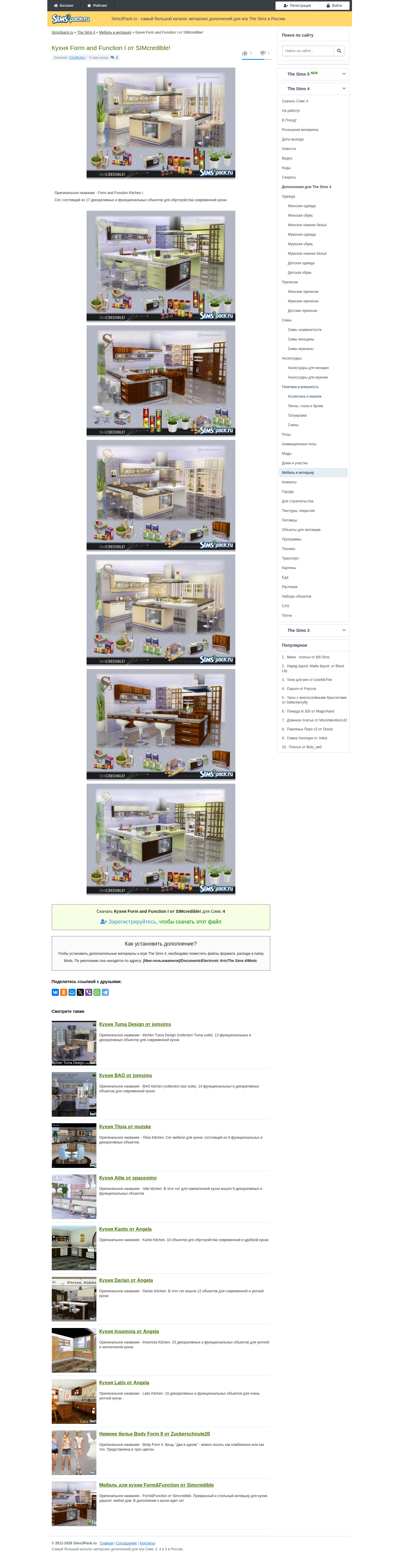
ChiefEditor (77, 57)
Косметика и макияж (305, 396)
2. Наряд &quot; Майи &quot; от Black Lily (313, 668)
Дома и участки (295, 463)
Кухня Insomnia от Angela (129, 1331)
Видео (287, 158)
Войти (334, 6)
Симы (287, 320)
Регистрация (297, 6)
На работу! (291, 111)
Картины (289, 568)
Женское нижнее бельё (307, 225)
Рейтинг (97, 6)
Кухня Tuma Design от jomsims (135, 1024)
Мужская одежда (302, 234)
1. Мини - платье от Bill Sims (306, 657)
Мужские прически (303, 301)
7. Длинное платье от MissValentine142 (314, 720)
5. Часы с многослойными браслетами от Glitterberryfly (314, 700)
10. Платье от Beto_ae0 (302, 747)
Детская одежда (301, 263)
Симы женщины (301, 339)
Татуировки (297, 415)
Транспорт (290, 558)
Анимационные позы (299, 444)
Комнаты (289, 482)
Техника (288, 549)
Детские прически (302, 311)
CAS (286, 606)
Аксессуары (292, 358)
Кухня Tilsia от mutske (125, 1126)
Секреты (289, 177)
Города (288, 492)
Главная (106, 1543)
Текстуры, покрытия (298, 511)
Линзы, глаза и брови (305, 406)
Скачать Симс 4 (295, 101)
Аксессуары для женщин (308, 368)
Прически (290, 282)
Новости (289, 149)
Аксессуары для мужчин (308, 377)
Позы (286, 434)
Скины (293, 425)
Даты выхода (293, 139)
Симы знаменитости (305, 330)
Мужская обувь (300, 244)
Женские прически (303, 292)
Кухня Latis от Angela (124, 1382)
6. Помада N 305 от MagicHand (308, 711)
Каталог (64, 6)
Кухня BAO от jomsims (125, 1075)
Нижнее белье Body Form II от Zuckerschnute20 (154, 1433)
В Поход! (289, 120)
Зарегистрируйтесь (128, 922)
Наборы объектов (297, 596)
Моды (287, 454)
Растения (290, 587)
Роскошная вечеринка (300, 130)
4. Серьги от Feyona (299, 689)
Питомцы (289, 520)
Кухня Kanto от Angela (125, 1229)
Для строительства (298, 501)
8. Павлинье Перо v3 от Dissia (307, 729)
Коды (286, 168)
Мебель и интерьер (298, 473)
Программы (291, 539)
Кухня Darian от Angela (126, 1280)
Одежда (288, 196)
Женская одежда (302, 206)
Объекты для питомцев (301, 530)
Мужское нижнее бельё (307, 253)
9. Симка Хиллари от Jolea (304, 738)
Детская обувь (300, 273)
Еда (285, 577)
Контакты (147, 1543)
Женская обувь (300, 215)
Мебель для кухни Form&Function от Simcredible (156, 1485)
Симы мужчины (301, 349)
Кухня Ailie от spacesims (128, 1177)
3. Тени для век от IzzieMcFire (307, 680)
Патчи (287, 615)
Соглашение (126, 1543)
